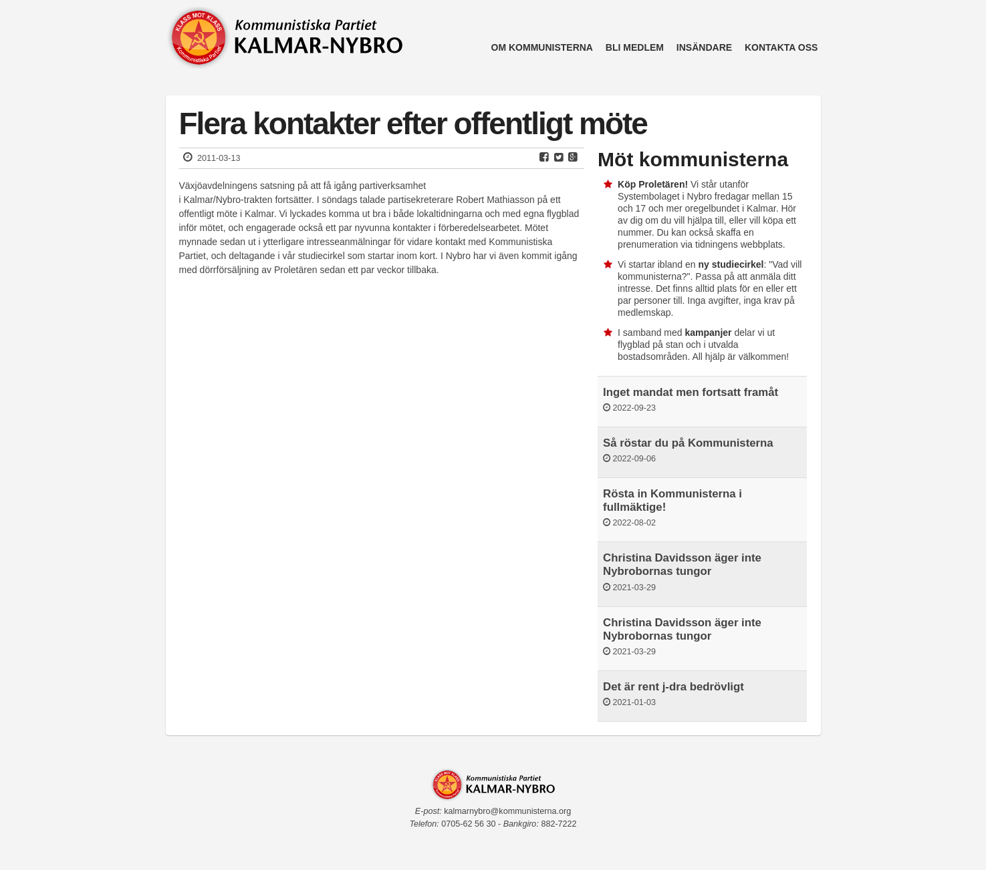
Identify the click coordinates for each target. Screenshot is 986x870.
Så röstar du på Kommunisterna (688, 443)
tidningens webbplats (739, 244)
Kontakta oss (781, 47)
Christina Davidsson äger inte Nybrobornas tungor (682, 565)
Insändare (704, 47)
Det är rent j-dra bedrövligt (673, 686)
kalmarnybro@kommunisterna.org (507, 811)
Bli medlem (635, 47)
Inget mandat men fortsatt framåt (690, 392)
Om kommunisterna (542, 47)
